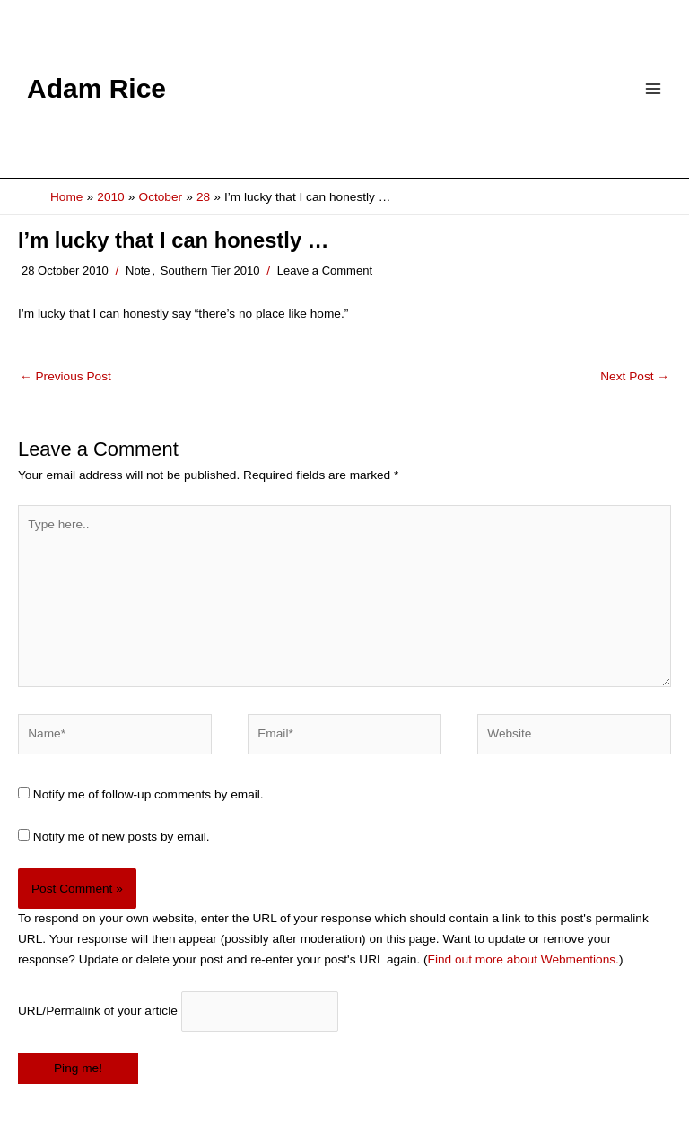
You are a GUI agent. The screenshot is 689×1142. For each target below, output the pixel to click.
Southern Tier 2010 (210, 270)
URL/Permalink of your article (98, 1010)
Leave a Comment (324, 270)
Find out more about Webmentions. (523, 959)
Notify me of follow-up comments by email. (148, 794)
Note (138, 270)
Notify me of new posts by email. (121, 836)
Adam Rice (96, 88)
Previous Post (65, 376)
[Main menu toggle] (653, 89)
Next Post (634, 376)
